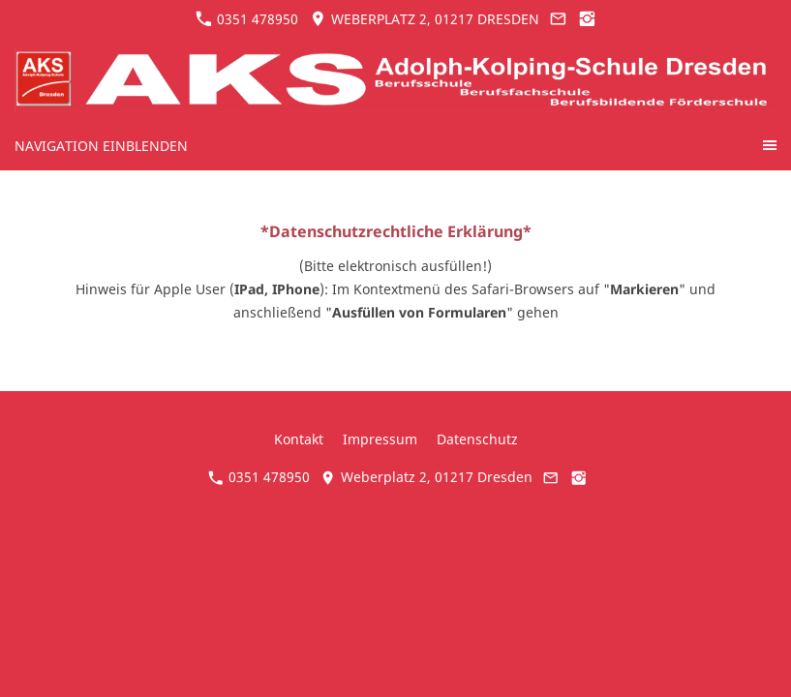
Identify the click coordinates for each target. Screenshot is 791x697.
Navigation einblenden (101, 145)
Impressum (380, 439)
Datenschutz (477, 439)
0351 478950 (247, 19)
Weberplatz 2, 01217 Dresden (424, 19)
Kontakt (298, 439)
